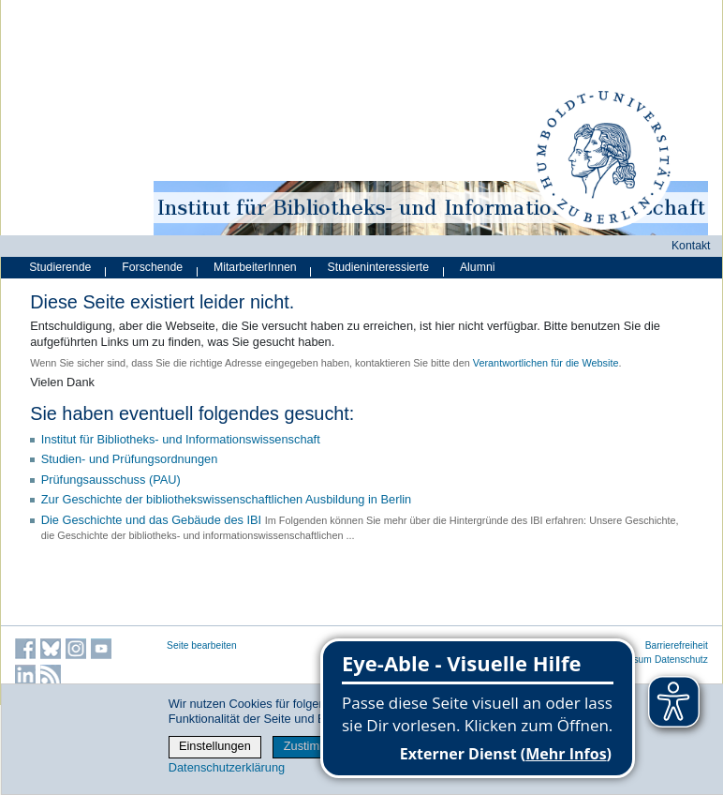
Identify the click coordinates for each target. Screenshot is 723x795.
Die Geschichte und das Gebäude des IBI (151, 520)
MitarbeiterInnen (255, 267)
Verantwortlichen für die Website (546, 362)
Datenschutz (681, 659)
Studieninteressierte (378, 267)
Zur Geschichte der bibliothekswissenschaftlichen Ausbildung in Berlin (226, 499)
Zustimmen (313, 746)
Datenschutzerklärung (227, 767)
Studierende (60, 267)
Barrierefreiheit (676, 645)
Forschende (152, 267)
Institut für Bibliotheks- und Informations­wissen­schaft (180, 439)
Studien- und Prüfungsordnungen (129, 459)
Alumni (477, 267)
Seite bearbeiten (202, 645)
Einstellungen (215, 746)
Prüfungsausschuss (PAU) (111, 479)
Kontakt (691, 245)
